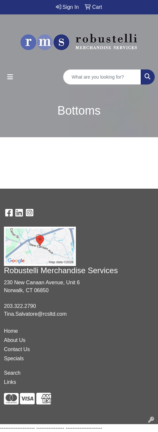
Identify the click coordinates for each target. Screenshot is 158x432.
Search (12, 373)
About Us (15, 340)
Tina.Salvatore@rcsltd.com (35, 314)
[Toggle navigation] (10, 77)
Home (11, 331)
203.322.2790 (20, 306)
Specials (14, 358)
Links (10, 382)
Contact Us (17, 349)
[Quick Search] (102, 77)
